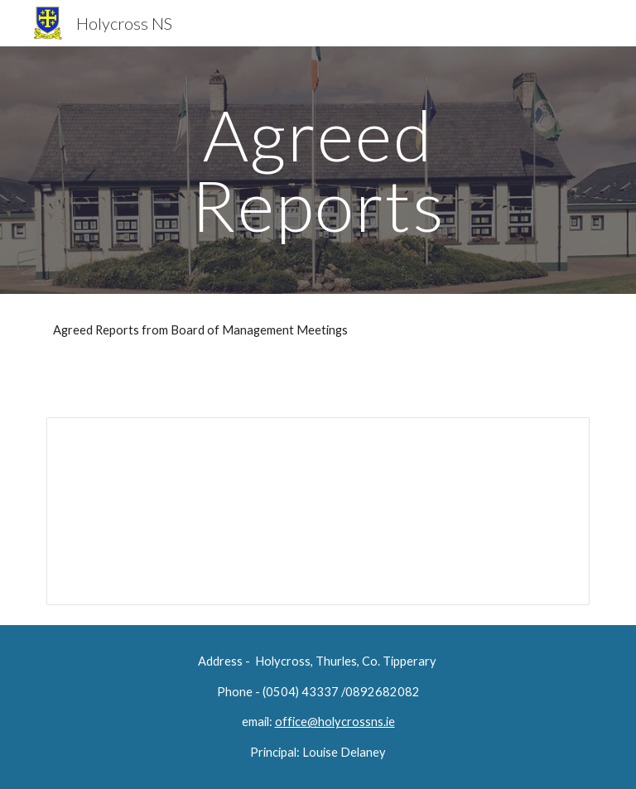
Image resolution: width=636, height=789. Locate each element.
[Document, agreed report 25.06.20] (317, 511)
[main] (317, 170)
